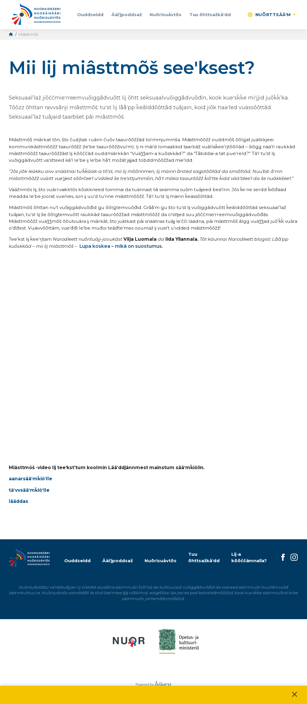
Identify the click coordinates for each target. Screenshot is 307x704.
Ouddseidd (90, 14)
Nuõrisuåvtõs (166, 14)
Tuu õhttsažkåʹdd (210, 14)
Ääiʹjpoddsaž (126, 14)
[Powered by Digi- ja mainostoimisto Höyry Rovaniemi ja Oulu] (153, 683)
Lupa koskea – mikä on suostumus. (121, 246)
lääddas (18, 501)
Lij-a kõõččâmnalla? (249, 557)
